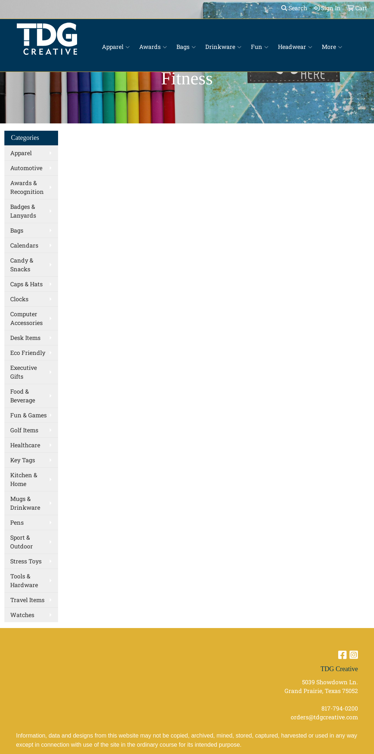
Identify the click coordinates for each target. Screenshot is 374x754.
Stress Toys (26, 561)
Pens (17, 522)
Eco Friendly (27, 352)
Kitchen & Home (23, 479)
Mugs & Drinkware (25, 503)
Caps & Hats (26, 284)
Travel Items (27, 600)
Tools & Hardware (24, 580)
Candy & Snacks (21, 264)
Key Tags (22, 460)
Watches (22, 615)
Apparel (116, 46)
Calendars (24, 245)
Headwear (295, 46)
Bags (186, 46)
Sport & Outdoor (21, 541)
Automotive (26, 168)
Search (294, 8)
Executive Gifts (23, 372)
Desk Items (25, 337)
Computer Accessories (26, 318)
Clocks (19, 299)
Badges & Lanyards (23, 211)
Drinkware (223, 46)
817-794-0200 (339, 708)
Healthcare (25, 445)
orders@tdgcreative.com (324, 717)
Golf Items (24, 430)
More (332, 46)
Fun (259, 46)
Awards (153, 46)
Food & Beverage (22, 395)
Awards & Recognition (27, 187)
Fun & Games (28, 415)
